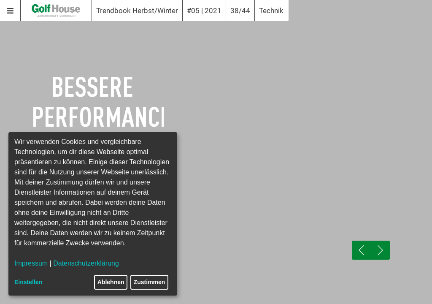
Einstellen (28, 282)
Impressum (31, 263)
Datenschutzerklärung (86, 263)
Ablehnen (110, 282)
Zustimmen (149, 282)
